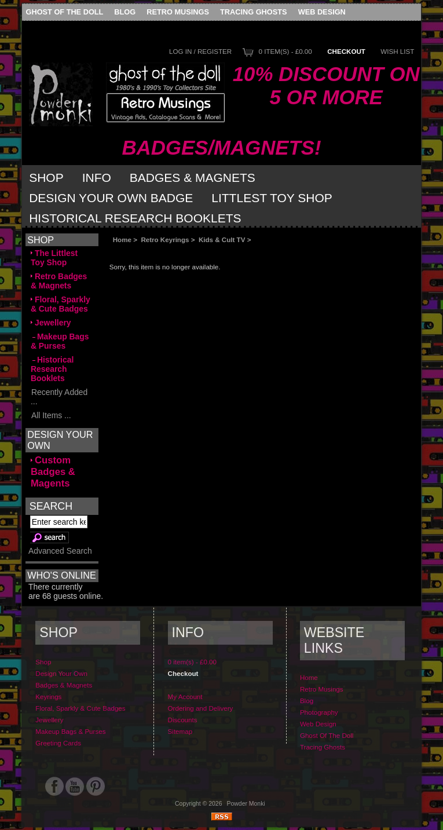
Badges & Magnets (192, 177)
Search (51, 505)
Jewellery (51, 322)
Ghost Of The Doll (65, 12)
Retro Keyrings (165, 239)
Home (122, 239)
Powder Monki (246, 803)
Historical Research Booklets (135, 218)
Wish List (397, 51)
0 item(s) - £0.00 (285, 51)
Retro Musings (178, 12)
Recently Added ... (59, 396)
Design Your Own (61, 673)
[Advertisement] (239, 253)
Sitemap (180, 731)
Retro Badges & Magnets (59, 281)
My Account (185, 696)
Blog (125, 12)
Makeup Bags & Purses (60, 341)
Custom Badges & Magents (53, 472)
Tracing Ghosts (253, 12)
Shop (46, 177)
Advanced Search (60, 550)
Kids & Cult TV (222, 239)
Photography (319, 712)
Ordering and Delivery (200, 708)
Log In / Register (200, 51)
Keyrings (48, 696)
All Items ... (51, 415)
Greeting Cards (58, 743)
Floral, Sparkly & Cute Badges (60, 304)
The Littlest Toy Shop (54, 257)
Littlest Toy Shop (271, 197)
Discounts (182, 719)
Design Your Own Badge (111, 197)
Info (96, 177)
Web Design (322, 12)
